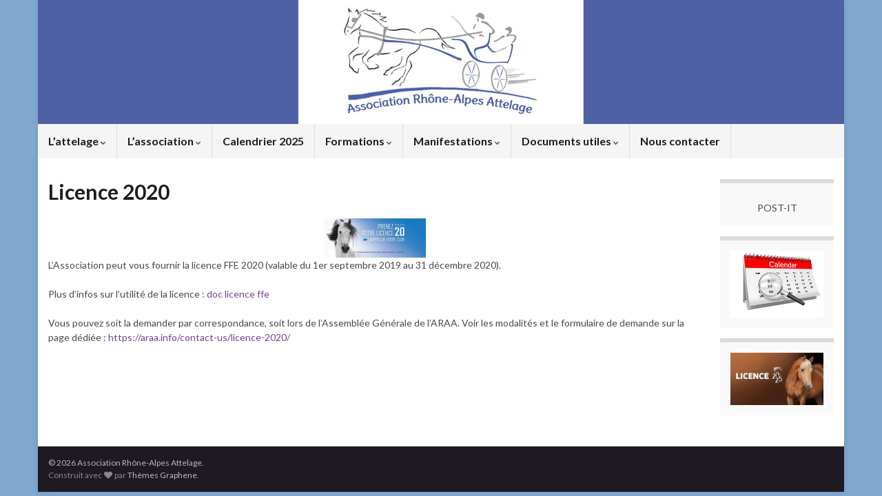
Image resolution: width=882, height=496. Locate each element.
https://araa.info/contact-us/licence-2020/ (198, 337)
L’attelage (77, 140)
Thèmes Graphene (162, 475)
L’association (164, 140)
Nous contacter (680, 140)
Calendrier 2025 (263, 140)
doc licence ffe (238, 294)
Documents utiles (570, 140)
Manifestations (456, 140)
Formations (358, 140)
